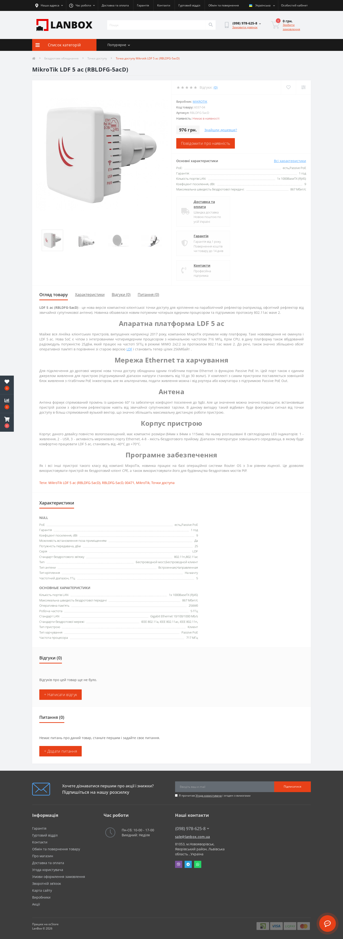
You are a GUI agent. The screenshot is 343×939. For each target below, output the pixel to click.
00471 (129, 482)
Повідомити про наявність (205, 143)
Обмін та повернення (223, 5)
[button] (7, 422)
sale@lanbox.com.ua (192, 836)
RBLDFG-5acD (112, 482)
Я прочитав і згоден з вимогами (215, 796)
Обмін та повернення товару (56, 849)
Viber (178, 864)
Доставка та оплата (115, 5)
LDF (129, 349)
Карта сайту (42, 890)
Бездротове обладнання (61, 58)
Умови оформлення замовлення (58, 876)
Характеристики (90, 294)
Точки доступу (97, 58)
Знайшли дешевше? (220, 130)
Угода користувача (209, 796)
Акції (36, 904)
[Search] (211, 25)
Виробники (41, 897)
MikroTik (200, 101)
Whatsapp (197, 864)
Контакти (163, 5)
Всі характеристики (290, 161)
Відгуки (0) (121, 294)
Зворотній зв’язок (46, 883)
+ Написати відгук (60, 694)
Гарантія (143, 5)
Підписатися (292, 786)
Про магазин (42, 856)
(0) (215, 87)
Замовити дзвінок (244, 27)
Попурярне (118, 45)
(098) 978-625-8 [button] (192, 828)
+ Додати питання (60, 751)
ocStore (53, 924)
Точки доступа (163, 482)
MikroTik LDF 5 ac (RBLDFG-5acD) (74, 482)
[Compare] (303, 87)
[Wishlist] (288, 87)
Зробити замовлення (291, 27)
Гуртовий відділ (189, 5)
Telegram (188, 864)
